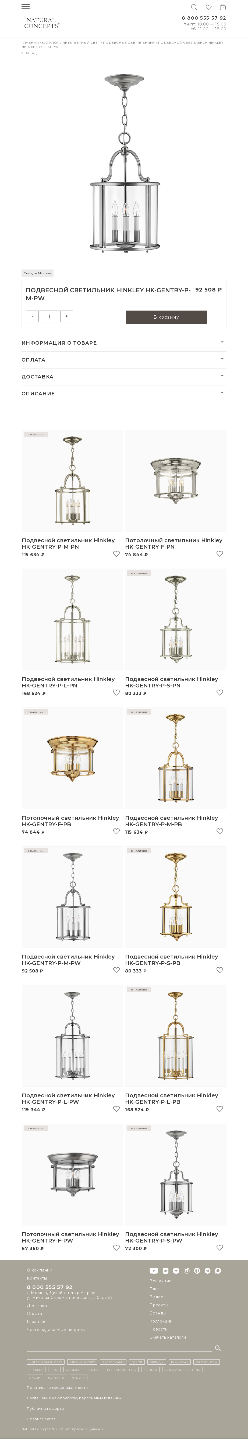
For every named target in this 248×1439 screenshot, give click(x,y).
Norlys (93, 1369)
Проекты (159, 1305)
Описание (38, 394)
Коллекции (161, 1321)
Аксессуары (113, 1362)
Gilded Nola (206, 1362)
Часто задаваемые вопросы (56, 1329)
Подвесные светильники (129, 43)
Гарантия (36, 1321)
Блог (155, 1289)
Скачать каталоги (168, 1337)
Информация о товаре (59, 343)
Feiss (55, 1369)
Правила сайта (41, 1419)
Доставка (38, 377)
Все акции (161, 1280)
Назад (29, 53)
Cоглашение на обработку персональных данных (74, 1398)
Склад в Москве (37, 273)
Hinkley (36, 1369)
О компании (39, 1270)
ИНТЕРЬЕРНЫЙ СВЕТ (45, 1362)
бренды (157, 1362)
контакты (56, 1377)
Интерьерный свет (81, 43)
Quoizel (73, 1369)
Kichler (150, 1369)
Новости (159, 1329)
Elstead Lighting (121, 1369)
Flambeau (179, 1362)
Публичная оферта (45, 1408)
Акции (35, 1377)
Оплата (34, 360)
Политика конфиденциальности (57, 1387)
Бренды (158, 1313)
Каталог (51, 43)
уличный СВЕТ (82, 1362)
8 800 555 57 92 (204, 18)
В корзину (166, 317)
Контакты (37, 1278)
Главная (31, 43)
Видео (157, 1297)
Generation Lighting (182, 1369)
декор (137, 1362)
